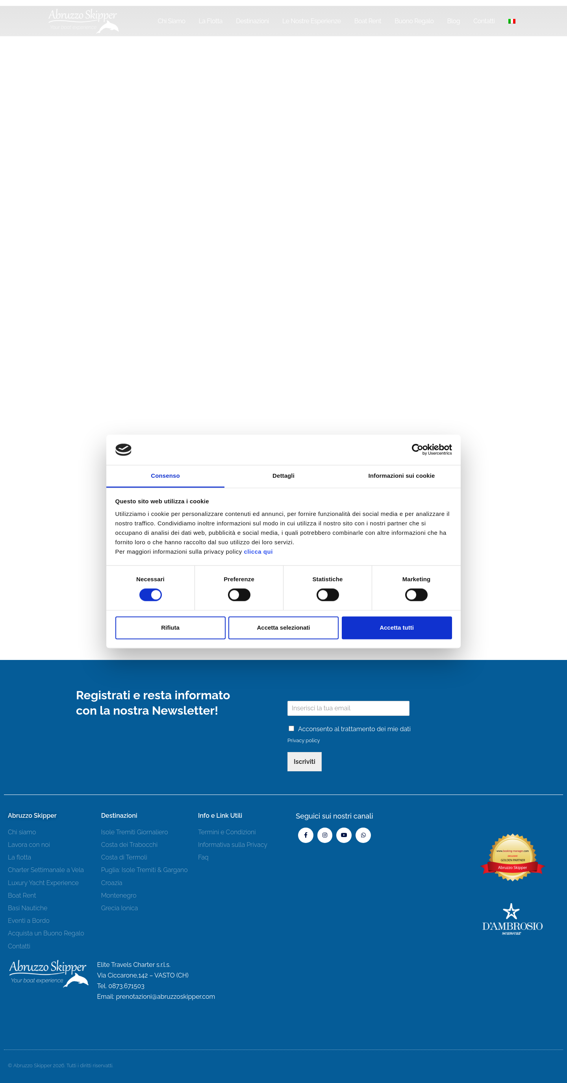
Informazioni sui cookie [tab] (402, 475)
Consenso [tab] (165, 475)
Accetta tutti (397, 627)
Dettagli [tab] (283, 475)
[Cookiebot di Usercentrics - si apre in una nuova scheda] (417, 450)
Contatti (484, 21)
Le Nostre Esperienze (311, 21)
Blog (453, 21)
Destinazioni (252, 21)
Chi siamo (171, 21)
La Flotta (210, 21)
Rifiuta (170, 627)
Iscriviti (304, 761)
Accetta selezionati (283, 627)
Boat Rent (367, 21)
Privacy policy (303, 740)
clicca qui (258, 551)
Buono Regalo (414, 21)
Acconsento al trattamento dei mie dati (354, 729)
